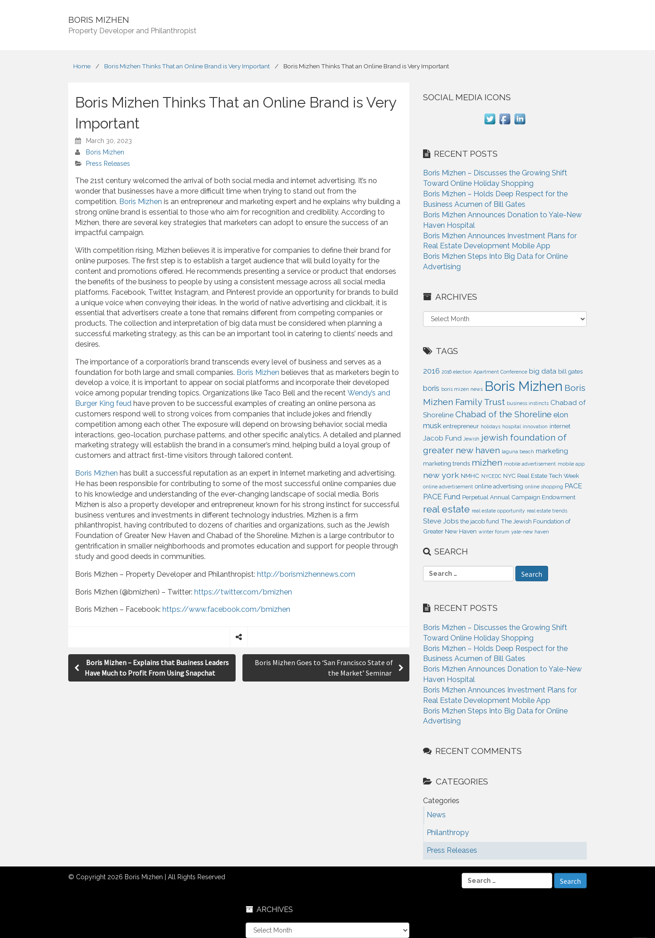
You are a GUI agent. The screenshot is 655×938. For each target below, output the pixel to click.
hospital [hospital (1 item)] (511, 426)
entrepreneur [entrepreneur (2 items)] (461, 426)
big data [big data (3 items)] (542, 371)
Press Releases (108, 163)
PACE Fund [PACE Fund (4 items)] (441, 496)
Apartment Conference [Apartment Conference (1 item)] (500, 371)
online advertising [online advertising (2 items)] (499, 486)
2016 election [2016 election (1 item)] (457, 371)
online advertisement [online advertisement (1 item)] (448, 486)
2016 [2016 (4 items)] (431, 370)
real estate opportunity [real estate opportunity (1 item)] (498, 510)
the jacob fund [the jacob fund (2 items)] (479, 521)
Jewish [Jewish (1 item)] (471, 438)
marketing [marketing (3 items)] (552, 451)
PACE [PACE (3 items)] (573, 486)
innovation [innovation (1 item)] (535, 426)
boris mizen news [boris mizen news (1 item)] (462, 389)
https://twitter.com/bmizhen (243, 592)
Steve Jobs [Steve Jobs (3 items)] (440, 521)
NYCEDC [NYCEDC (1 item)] (491, 476)
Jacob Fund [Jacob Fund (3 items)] (442, 438)
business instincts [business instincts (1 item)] (528, 403)
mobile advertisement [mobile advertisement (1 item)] (530, 463)
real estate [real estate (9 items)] (446, 509)
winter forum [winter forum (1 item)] (494, 531)
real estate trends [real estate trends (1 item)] (547, 510)
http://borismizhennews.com (306, 574)
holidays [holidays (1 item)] (490, 426)
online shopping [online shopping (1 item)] (544, 486)
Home (82, 66)
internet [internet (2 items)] (559, 426)
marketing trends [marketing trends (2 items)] (446, 463)
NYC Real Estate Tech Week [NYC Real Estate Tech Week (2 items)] (541, 475)
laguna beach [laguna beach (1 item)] (518, 451)
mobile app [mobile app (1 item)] (571, 463)
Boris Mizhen (105, 152)
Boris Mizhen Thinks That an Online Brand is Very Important (187, 66)
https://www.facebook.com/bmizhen (226, 609)
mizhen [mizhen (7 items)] (487, 462)
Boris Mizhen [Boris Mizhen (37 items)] (523, 386)
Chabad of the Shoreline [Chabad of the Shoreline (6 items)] (503, 414)
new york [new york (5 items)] (441, 475)
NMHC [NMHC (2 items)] (470, 475)
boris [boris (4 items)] (431, 388)
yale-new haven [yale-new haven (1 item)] (530, 531)
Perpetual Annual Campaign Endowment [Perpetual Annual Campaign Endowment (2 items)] (518, 497)
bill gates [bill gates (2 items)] (570, 371)
